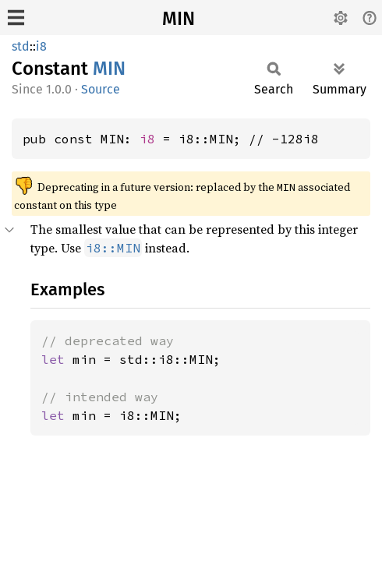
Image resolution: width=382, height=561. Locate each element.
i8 (41, 46)
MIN (178, 19)
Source (100, 89)
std (21, 46)
